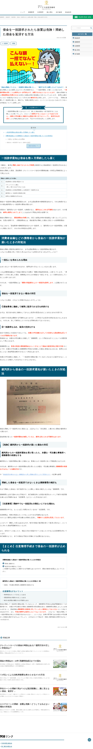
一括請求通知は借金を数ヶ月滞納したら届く (20, 132)
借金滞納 (13, 17)
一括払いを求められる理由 (16, 139)
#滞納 (13, 43)
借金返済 (68, 12)
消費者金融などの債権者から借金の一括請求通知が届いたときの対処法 (29, 136)
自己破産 (59, 12)
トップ (22, 12)
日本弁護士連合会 (6, 742)
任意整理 (40, 12)
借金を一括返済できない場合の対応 (18, 142)
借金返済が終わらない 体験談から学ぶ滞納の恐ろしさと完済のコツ (26, 474)
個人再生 (50, 12)
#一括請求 (5, 43)
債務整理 (31, 12)
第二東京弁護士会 (6, 745)
